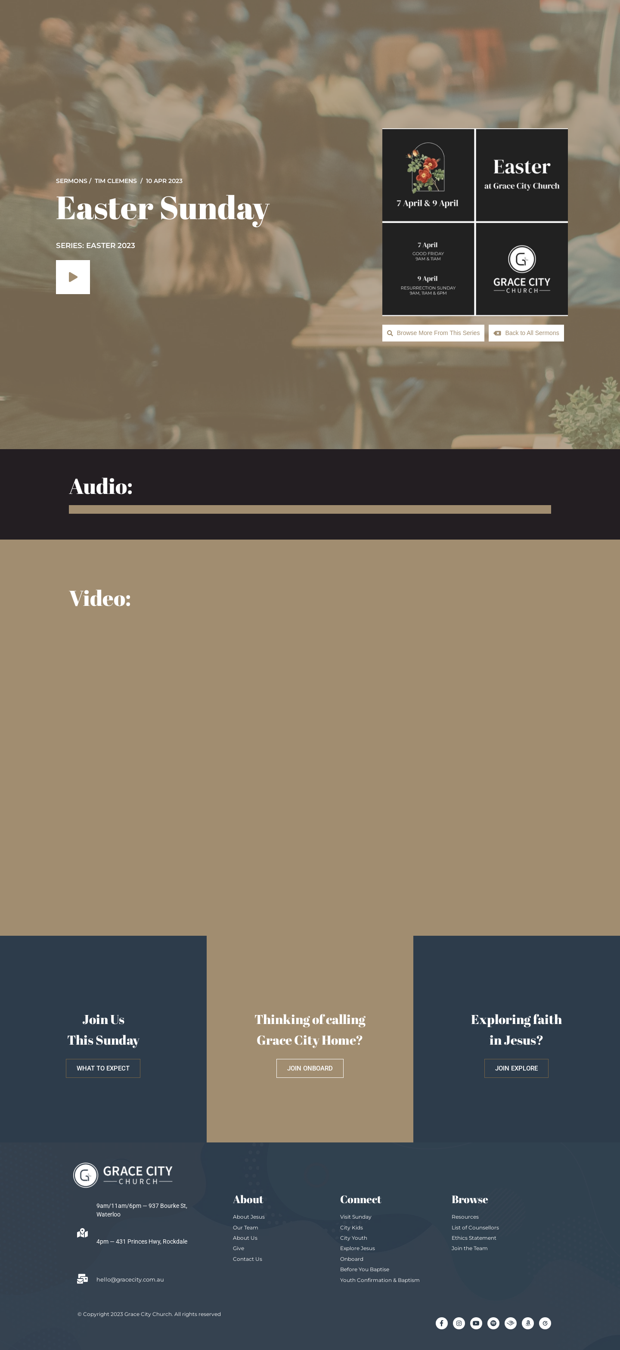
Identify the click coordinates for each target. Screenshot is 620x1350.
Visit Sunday (356, 1216)
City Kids (351, 1226)
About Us (245, 1237)
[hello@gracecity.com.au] (82, 1278)
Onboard (351, 1258)
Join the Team (470, 1247)
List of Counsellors (475, 1226)
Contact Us (247, 1258)
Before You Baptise (364, 1268)
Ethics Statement (474, 1237)
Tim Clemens (116, 180)
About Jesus (249, 1216)
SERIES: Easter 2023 (95, 245)
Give (238, 1247)
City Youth (353, 1237)
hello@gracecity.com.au (130, 1278)
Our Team (245, 1226)
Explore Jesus (357, 1247)
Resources (465, 1216)
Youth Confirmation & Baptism (380, 1279)
